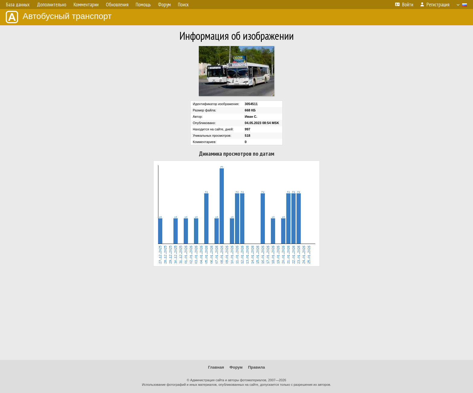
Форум (236, 367)
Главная (216, 367)
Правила (256, 367)
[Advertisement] (236, 313)
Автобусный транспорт (59, 17)
